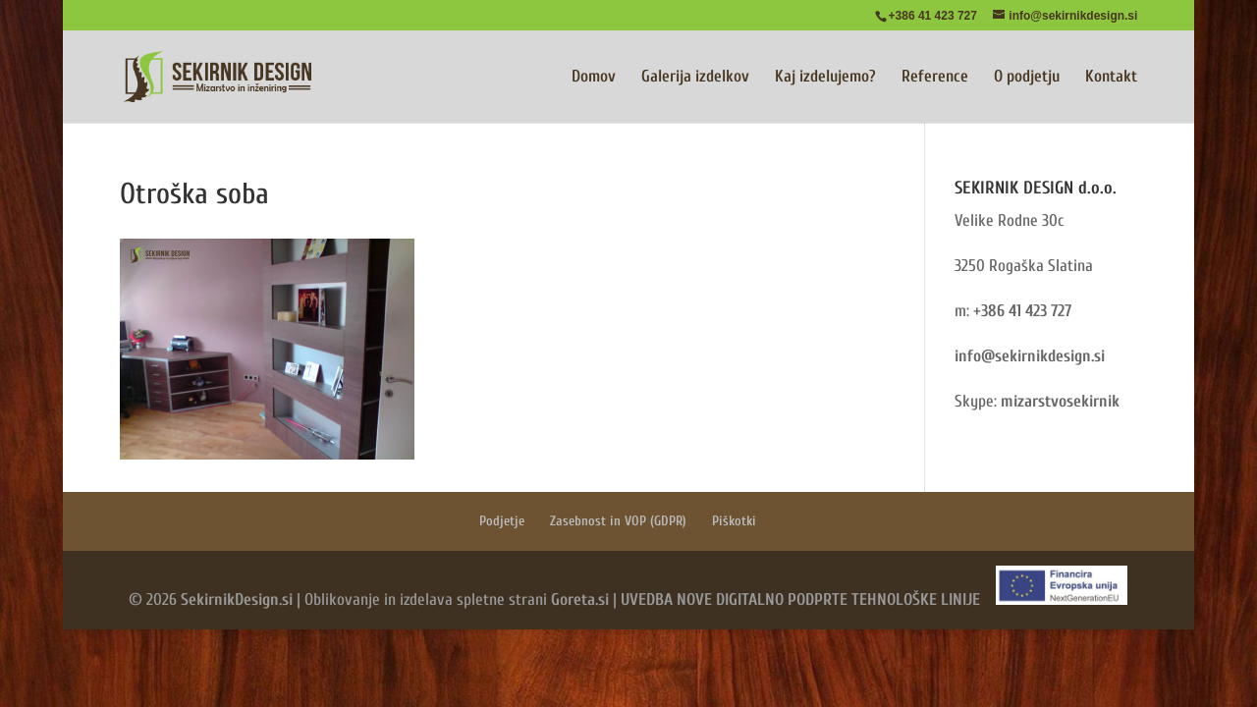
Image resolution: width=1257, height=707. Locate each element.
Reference (935, 77)
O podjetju (1027, 77)
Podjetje (501, 521)
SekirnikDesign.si (237, 599)
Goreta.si (580, 599)
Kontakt (1111, 77)
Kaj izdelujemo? (825, 77)
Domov (594, 77)
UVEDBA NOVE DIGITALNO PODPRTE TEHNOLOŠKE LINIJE (800, 599)
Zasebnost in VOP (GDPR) (618, 521)
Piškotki (734, 521)
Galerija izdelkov (695, 77)
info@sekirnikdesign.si (1030, 356)
